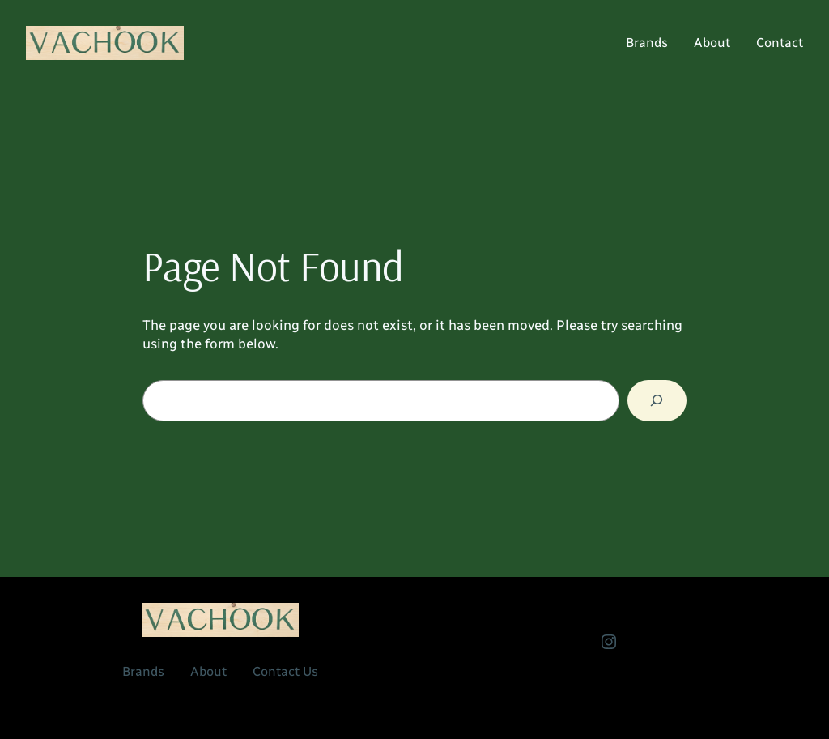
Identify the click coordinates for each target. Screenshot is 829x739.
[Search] (657, 400)
